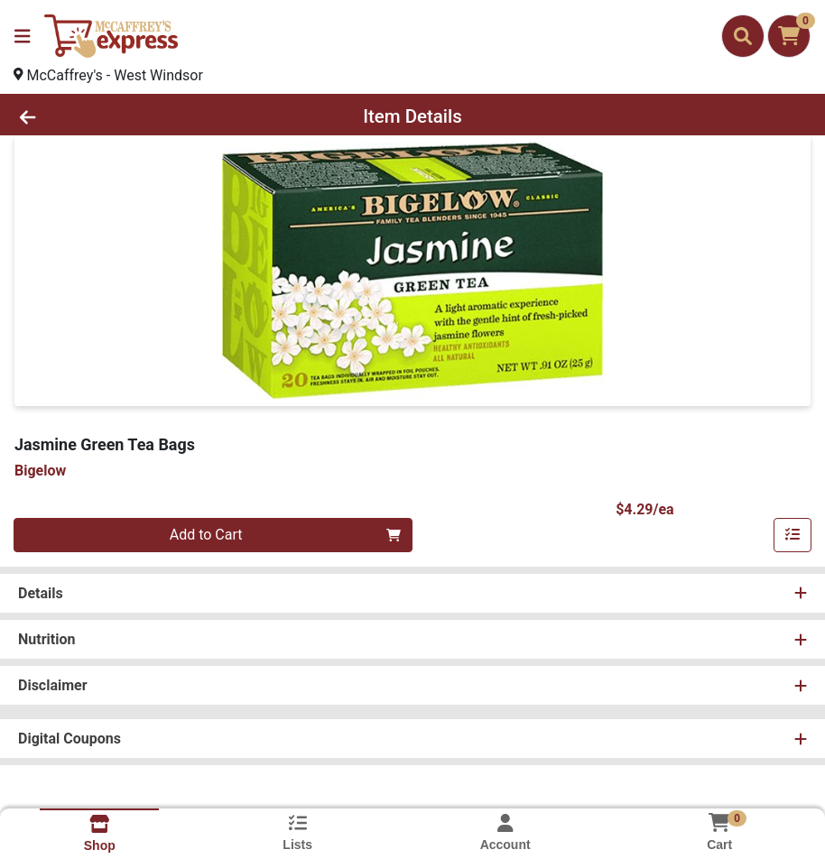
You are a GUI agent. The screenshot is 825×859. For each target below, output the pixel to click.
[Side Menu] (22, 36)
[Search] (743, 36)
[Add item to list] (792, 535)
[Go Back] (114, 116)
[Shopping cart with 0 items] (789, 36)
